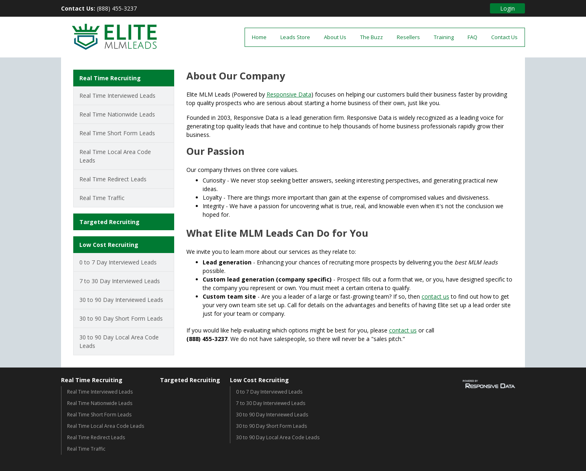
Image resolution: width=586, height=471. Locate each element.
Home (259, 37)
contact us (435, 296)
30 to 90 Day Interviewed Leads (121, 300)
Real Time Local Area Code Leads (115, 156)
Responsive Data (289, 94)
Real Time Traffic (102, 198)
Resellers (408, 37)
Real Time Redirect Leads (112, 179)
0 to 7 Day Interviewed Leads (118, 262)
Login (507, 8)
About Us (335, 37)
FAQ (472, 37)
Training (444, 37)
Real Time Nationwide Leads (117, 114)
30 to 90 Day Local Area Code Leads (119, 341)
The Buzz (371, 37)
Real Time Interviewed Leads (117, 95)
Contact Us (504, 37)
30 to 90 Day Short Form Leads (121, 318)
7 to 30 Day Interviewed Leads (119, 281)
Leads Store (295, 37)
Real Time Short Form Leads (117, 133)
